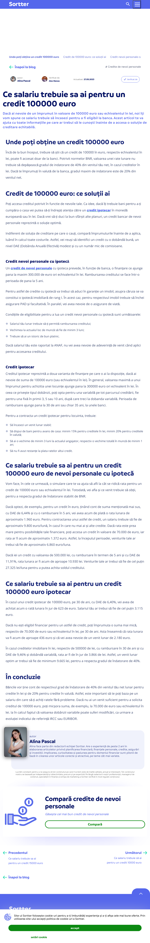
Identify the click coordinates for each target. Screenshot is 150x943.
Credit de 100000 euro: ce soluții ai (84, 56)
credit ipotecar (99, 210)
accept (75, 928)
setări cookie (39, 937)
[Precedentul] (15, 853)
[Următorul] (136, 853)
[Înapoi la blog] (22, 67)
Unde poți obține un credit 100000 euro (34, 56)
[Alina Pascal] (13, 79)
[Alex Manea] (44, 79)
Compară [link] (95, 824)
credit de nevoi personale (31, 268)
